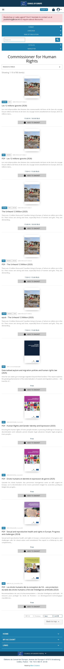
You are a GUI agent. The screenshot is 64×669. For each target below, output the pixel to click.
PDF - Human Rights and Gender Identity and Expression (28, 426)
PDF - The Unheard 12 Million (17, 264)
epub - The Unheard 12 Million (18, 317)
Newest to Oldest (32, 67)
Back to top (53, 621)
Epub (14, 208)
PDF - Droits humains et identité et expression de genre (28, 479)
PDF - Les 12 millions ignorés (17, 158)
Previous (37, 616)
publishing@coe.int (12, 19)
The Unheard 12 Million (15, 211)
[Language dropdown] (44, 9)
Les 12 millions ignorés (14, 105)
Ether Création (35, 666)
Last (56, 616)
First (27, 616)
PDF (9, 102)
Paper (4, 102)
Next (46, 616)
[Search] (14, 40)
